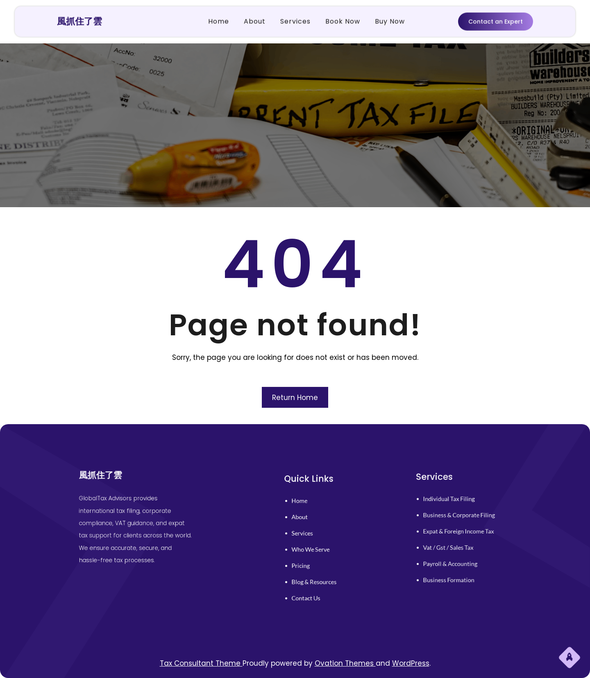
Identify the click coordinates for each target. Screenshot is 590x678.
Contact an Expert (495, 20)
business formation (453, 568)
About (308, 522)
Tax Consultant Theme (201, 663)
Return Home (295, 397)
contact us (313, 584)
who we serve (316, 547)
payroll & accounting (454, 555)
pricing (309, 559)
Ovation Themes (345, 663)
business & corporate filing (461, 519)
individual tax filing (453, 506)
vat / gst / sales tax (453, 543)
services (310, 535)
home (308, 510)
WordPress (410, 663)
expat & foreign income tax (461, 531)
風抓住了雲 (79, 20)
